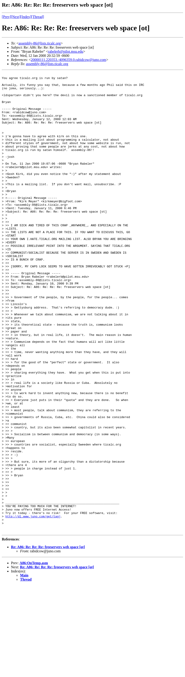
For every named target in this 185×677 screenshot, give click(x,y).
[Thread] (37, 17)
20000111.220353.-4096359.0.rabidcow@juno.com (68, 60)
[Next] (16, 17)
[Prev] (6, 17)
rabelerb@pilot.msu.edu (65, 51)
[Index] (26, 17)
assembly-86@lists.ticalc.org (39, 43)
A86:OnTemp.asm (34, 655)
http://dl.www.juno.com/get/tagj (33, 605)
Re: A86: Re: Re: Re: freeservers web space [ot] (48, 639)
